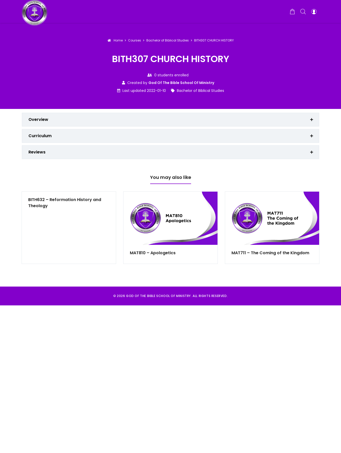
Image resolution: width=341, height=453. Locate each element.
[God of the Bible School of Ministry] (34, 11)
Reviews (36, 152)
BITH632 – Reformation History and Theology (64, 203)
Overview (38, 119)
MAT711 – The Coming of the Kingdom (270, 253)
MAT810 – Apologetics (153, 253)
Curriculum (40, 136)
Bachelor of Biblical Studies (200, 90)
